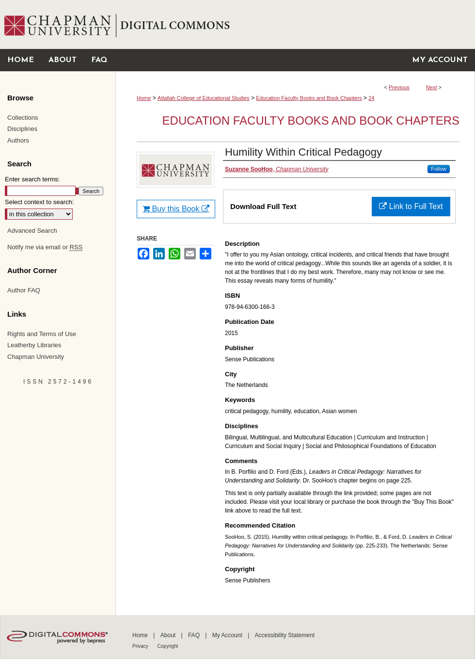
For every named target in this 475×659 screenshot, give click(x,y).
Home (144, 98)
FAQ (194, 635)
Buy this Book (175, 209)
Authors (18, 140)
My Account (228, 635)
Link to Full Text (411, 206)
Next (431, 87)
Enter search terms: (32, 179)
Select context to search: (39, 202)
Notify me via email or (44, 247)
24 (371, 98)
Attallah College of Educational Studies (204, 98)
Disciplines (22, 128)
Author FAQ (23, 290)
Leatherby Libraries (34, 345)
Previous (399, 87)
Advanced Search (32, 230)
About (168, 635)
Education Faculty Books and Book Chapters (309, 98)
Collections (22, 117)
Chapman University (35, 356)
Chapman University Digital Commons (295, 24)
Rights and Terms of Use (41, 334)
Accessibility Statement (285, 635)
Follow (438, 169)
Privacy (141, 646)
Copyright (168, 646)
